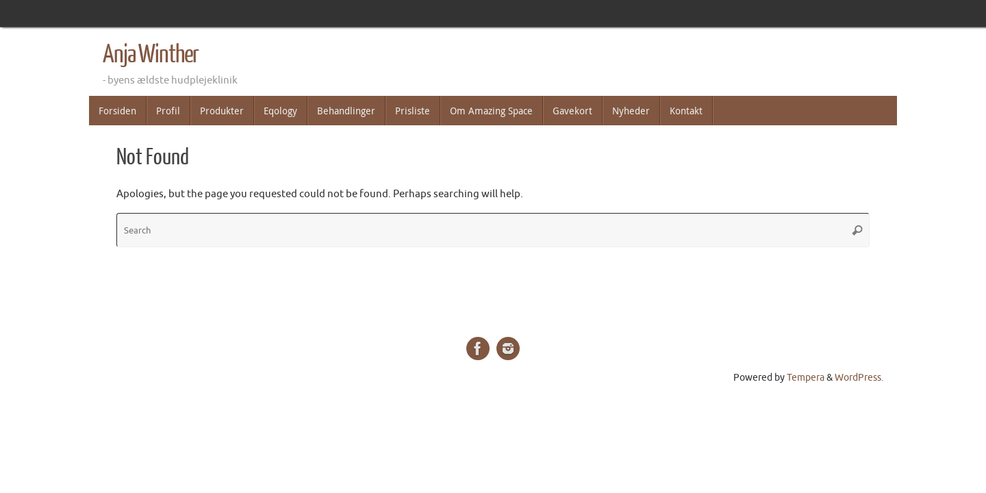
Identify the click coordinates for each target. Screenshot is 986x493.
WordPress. (859, 377)
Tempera (805, 377)
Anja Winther (151, 54)
